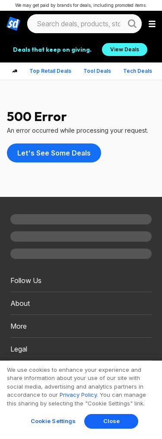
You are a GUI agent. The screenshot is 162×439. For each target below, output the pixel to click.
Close (111, 420)
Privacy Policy (78, 394)
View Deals (124, 49)
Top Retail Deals (50, 71)
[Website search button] (132, 23)
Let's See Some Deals (54, 153)
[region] (81, 400)
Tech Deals (137, 71)
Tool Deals (97, 71)
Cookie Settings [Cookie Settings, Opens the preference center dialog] (53, 420)
